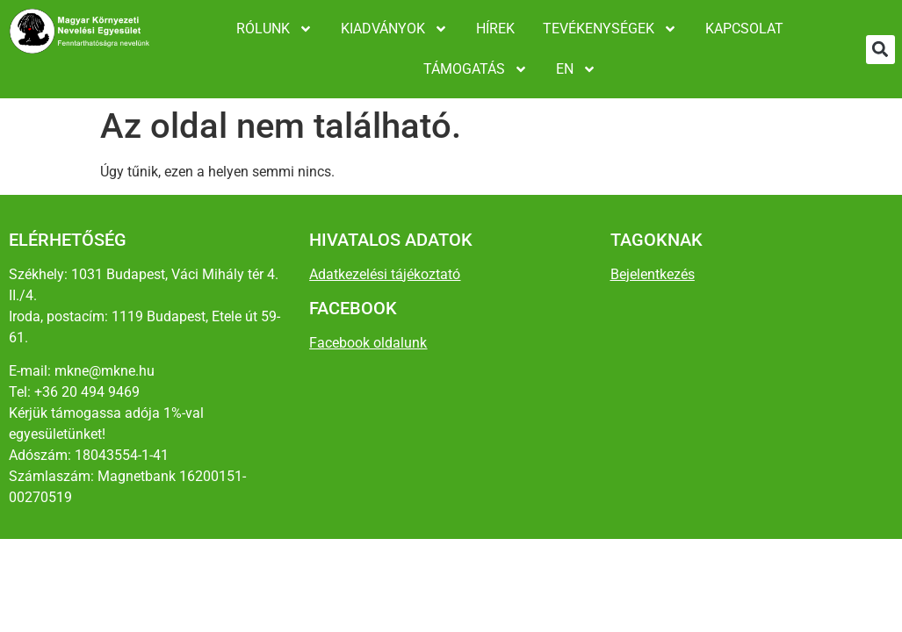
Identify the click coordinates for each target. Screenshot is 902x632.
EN (576, 69)
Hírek (495, 28)
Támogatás (475, 69)
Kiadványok (394, 29)
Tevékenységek (610, 29)
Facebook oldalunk (368, 342)
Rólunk (274, 29)
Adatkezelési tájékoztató (384, 274)
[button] (880, 49)
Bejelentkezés (652, 274)
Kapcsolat (744, 28)
